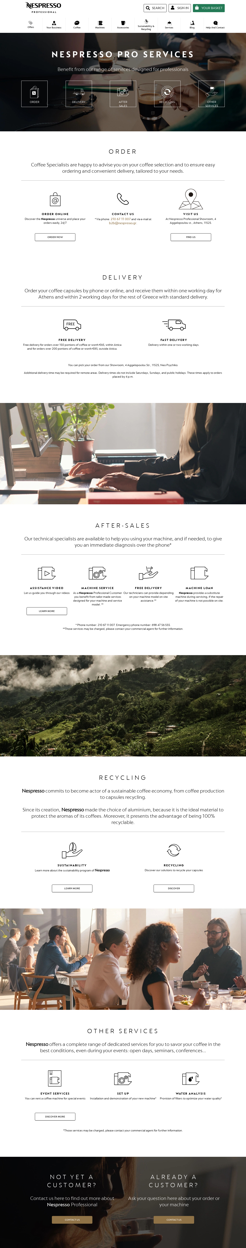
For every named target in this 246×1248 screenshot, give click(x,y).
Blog (192, 25)
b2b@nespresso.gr (122, 223)
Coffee (76, 25)
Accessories (123, 25)
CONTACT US (72, 1219)
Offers (31, 25)
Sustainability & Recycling (146, 25)
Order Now (55, 237)
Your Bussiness (53, 25)
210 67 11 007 (121, 219)
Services (169, 25)
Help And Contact (215, 25)
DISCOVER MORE (55, 1116)
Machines (100, 25)
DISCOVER (174, 888)
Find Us (190, 237)
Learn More (47, 611)
